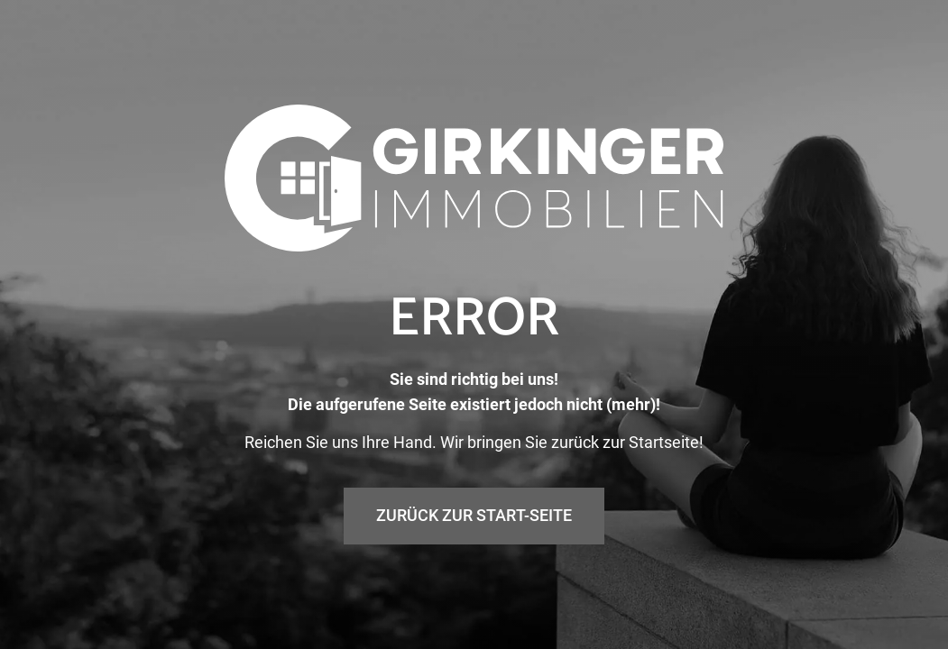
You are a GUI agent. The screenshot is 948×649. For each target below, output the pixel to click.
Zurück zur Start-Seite (474, 515)
